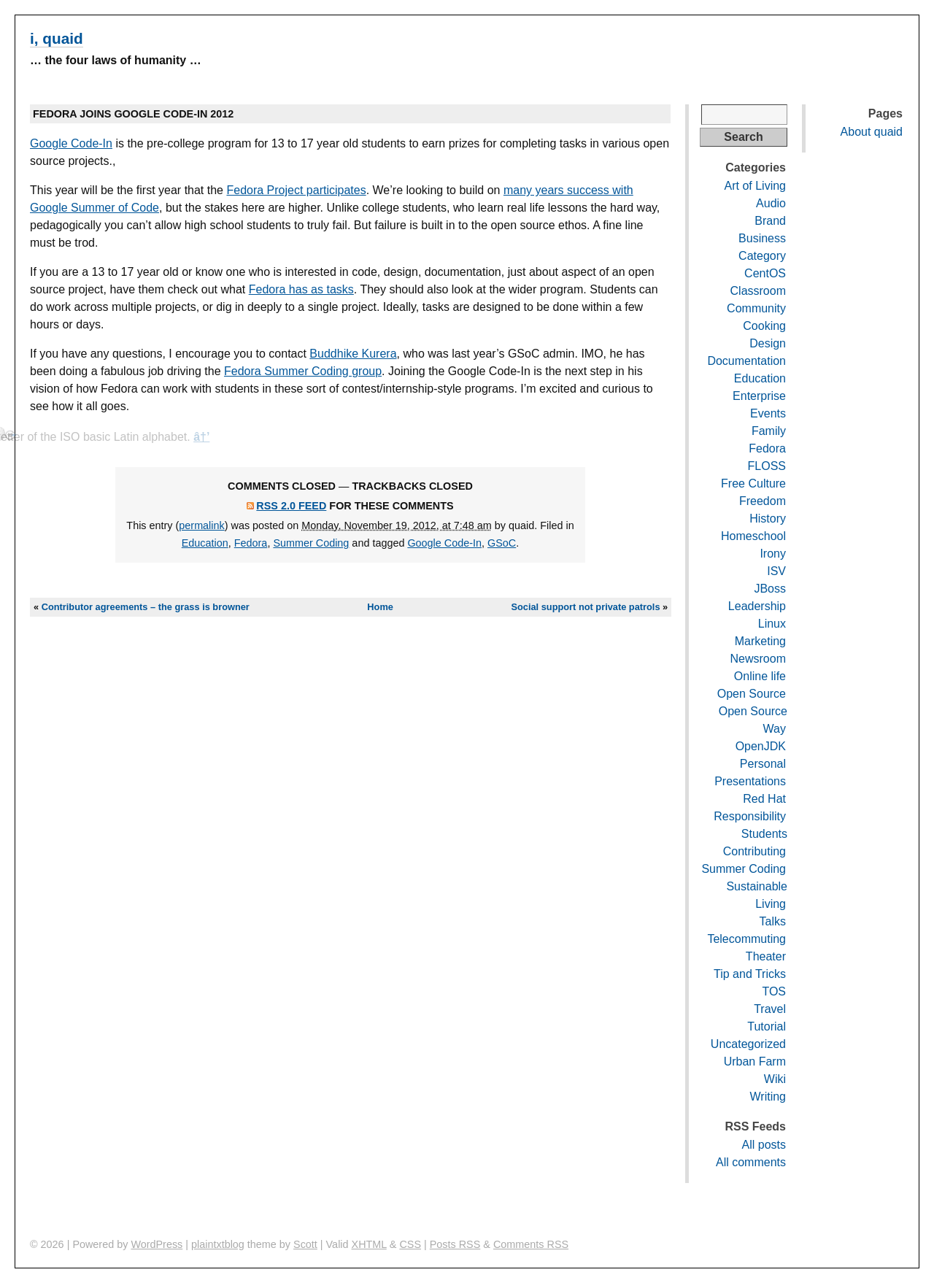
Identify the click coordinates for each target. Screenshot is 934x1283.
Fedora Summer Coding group (303, 371)
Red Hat (764, 799)
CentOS (765, 273)
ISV (776, 571)
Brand (770, 221)
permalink (201, 525)
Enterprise (759, 396)
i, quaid (56, 38)
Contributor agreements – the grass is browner (146, 606)
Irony (773, 553)
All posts (764, 1144)
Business (762, 238)
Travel (770, 1009)
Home (380, 606)
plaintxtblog (217, 1244)
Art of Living (755, 186)
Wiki (775, 1079)
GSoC (501, 543)
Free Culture (753, 483)
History (767, 518)
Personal (763, 764)
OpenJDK (761, 746)
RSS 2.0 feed (291, 506)
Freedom (762, 501)
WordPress (156, 1244)
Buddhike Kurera (352, 353)
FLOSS (767, 466)
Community (756, 308)
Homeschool (753, 536)
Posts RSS (455, 1244)
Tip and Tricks (750, 974)
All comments (751, 1162)
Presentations (750, 781)
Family (769, 431)
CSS (410, 1244)
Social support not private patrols (585, 606)
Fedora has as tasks (301, 289)
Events (768, 413)
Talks (773, 921)
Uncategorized (748, 1044)
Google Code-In (71, 143)
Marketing (760, 641)
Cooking (764, 326)
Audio (771, 203)
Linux (772, 623)
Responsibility (750, 816)
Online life (760, 676)
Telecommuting (746, 939)
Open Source (751, 693)
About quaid (872, 132)
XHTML (369, 1244)
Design (767, 343)
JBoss (770, 588)
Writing (768, 1096)
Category (762, 256)
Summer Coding (311, 543)
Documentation (746, 361)
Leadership (757, 606)
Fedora (251, 543)
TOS (774, 991)
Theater (766, 956)
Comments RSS (530, 1244)
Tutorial (766, 1026)
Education (205, 543)
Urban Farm (755, 1061)
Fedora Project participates (296, 190)
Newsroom (758, 658)
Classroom (758, 291)
